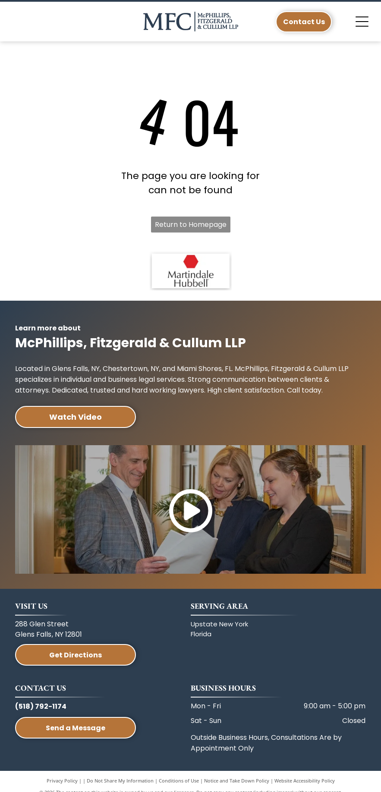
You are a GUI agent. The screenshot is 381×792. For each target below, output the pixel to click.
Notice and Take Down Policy (236, 780)
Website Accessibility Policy (304, 780)
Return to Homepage (191, 224)
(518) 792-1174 (40, 706)
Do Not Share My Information (120, 780)
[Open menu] (362, 21)
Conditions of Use (179, 780)
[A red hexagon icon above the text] (191, 271)
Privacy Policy (62, 780)
